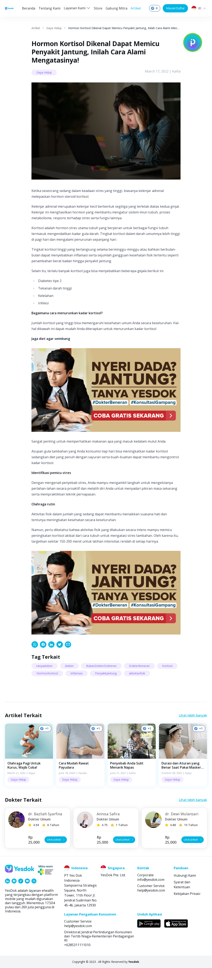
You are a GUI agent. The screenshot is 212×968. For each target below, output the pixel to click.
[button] (29, 755)
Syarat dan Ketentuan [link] (182, 884)
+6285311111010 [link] (77, 945)
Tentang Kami (49, 8)
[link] (34, 644)
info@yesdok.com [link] (150, 879)
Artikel (136, 8)
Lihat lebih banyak (193, 715)
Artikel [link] (35, 28)
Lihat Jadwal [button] (56, 839)
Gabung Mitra (116, 8)
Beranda (28, 8)
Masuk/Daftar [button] (175, 8)
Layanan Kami (77, 8)
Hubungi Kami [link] (185, 875)
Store (98, 8)
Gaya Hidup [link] (54, 28)
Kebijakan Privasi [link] (187, 893)
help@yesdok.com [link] (151, 890)
